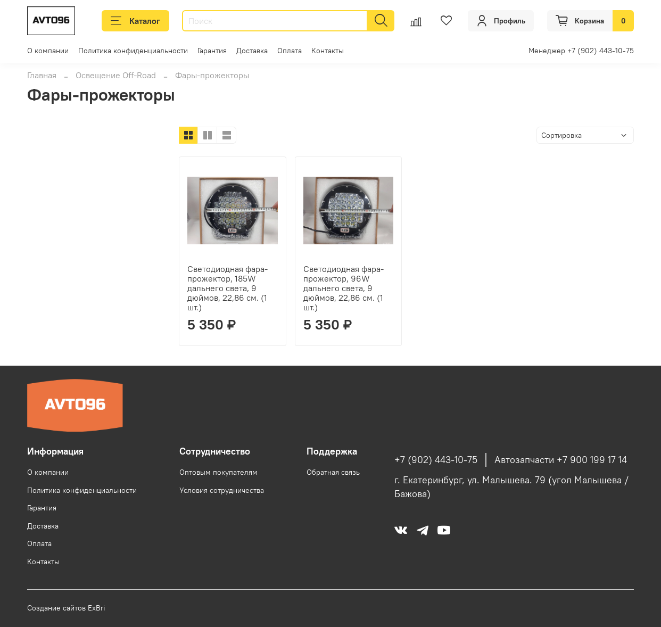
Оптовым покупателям (218, 472)
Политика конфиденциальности (133, 50)
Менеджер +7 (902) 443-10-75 (581, 50)
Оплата (289, 50)
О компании (48, 50)
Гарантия (212, 50)
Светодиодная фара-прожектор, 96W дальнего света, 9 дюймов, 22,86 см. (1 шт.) (343, 287)
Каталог (135, 20)
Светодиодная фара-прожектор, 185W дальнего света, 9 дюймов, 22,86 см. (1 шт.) (227, 287)
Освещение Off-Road (116, 75)
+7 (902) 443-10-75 (435, 460)
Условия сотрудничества (221, 490)
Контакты (327, 50)
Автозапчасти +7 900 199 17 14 (560, 460)
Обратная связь (333, 472)
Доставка (252, 50)
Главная (41, 75)
